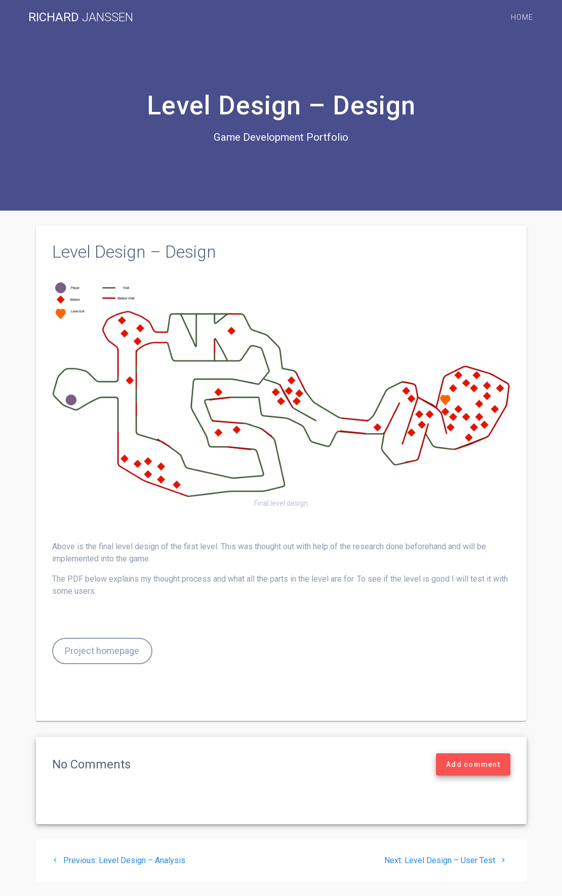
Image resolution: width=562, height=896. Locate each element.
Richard (80, 17)
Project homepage (102, 650)
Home (522, 17)
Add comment (473, 764)
